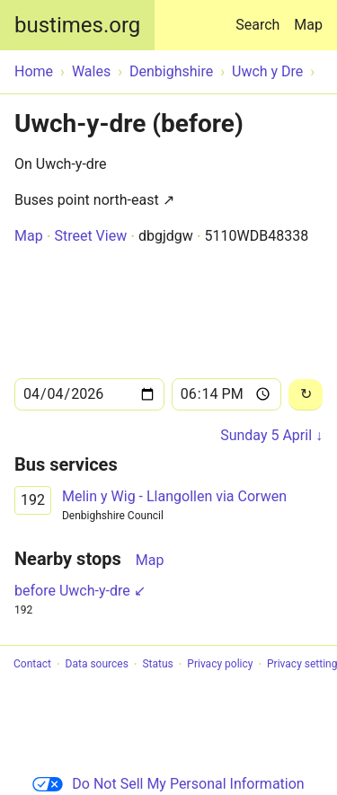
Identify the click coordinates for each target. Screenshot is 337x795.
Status (157, 664)
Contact (32, 664)
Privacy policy (220, 664)
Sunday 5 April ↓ (271, 435)
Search (261, 16)
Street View (90, 235)
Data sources (97, 664)
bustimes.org (77, 25)
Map (308, 24)
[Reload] (305, 395)
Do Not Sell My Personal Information (168, 783)
